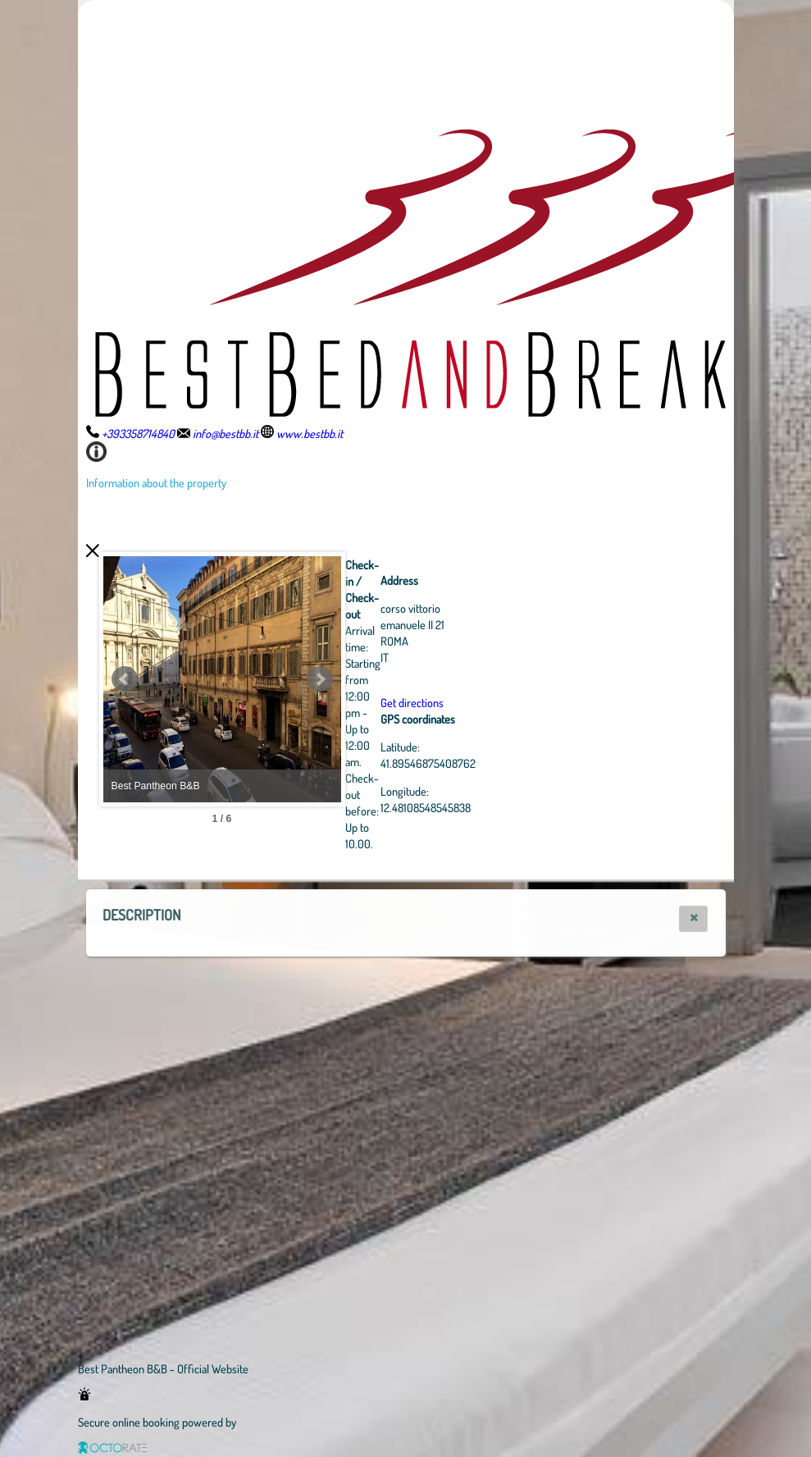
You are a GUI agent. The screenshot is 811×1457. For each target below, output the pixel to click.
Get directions (502, 702)
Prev (125, 679)
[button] (693, 919)
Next (410, 679)
